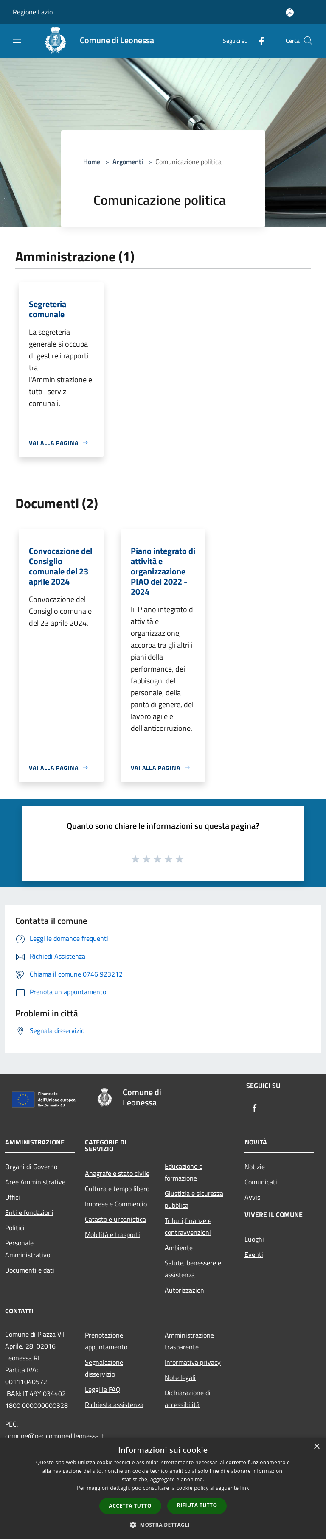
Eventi (253, 1254)
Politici (15, 1228)
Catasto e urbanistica (115, 1219)
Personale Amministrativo (27, 1249)
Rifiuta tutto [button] (197, 1505)
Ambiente (179, 1247)
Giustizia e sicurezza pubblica (194, 1199)
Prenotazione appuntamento (106, 1341)
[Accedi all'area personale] (289, 12)
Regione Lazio (33, 12)
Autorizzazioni (185, 1290)
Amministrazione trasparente (189, 1341)
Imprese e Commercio (116, 1204)
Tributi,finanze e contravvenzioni (188, 1226)
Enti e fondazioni (29, 1212)
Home (91, 162)
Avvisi (253, 1197)
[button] (163, 1524)
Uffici (12, 1197)
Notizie (254, 1166)
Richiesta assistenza (114, 1404)
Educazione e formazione (183, 1172)
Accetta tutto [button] (130, 1505)
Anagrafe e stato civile (117, 1173)
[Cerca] (308, 41)
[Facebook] (258, 40)
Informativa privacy (193, 1362)
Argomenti (127, 162)
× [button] (316, 1447)
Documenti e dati (29, 1270)
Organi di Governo (31, 1166)
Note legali (180, 1377)
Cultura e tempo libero (117, 1189)
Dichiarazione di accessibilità (188, 1399)
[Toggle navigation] (17, 40)
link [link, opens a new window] (244, 1487)
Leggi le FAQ (103, 1389)
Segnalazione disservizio (104, 1368)
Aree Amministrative (35, 1182)
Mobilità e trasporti (112, 1234)
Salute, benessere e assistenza (193, 1269)
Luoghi (254, 1239)
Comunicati (260, 1182)
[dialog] (163, 1488)
